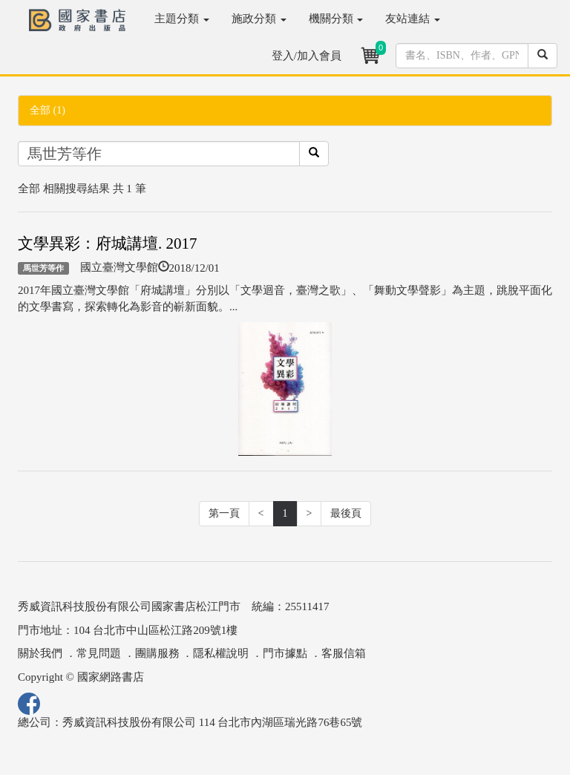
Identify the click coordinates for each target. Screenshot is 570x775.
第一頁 (224, 513)
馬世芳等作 (43, 268)
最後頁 (345, 513)
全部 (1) (47, 110)
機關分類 (336, 18)
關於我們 (40, 653)
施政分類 (259, 18)
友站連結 (412, 18)
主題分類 (181, 18)
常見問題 (98, 653)
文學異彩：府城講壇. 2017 (107, 243)
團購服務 (157, 653)
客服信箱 (343, 653)
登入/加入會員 (306, 56)
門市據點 (285, 653)
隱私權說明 (221, 653)
